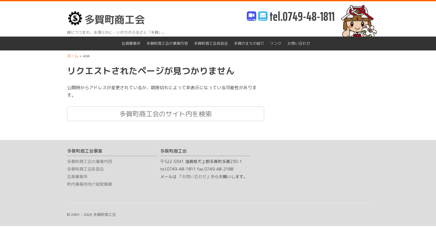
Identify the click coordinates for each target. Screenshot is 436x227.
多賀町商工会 (106, 18)
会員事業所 (131, 43)
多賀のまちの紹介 (249, 43)
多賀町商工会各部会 (211, 43)
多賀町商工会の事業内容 (167, 43)
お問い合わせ (298, 43)
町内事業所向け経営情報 (89, 184)
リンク (275, 43)
